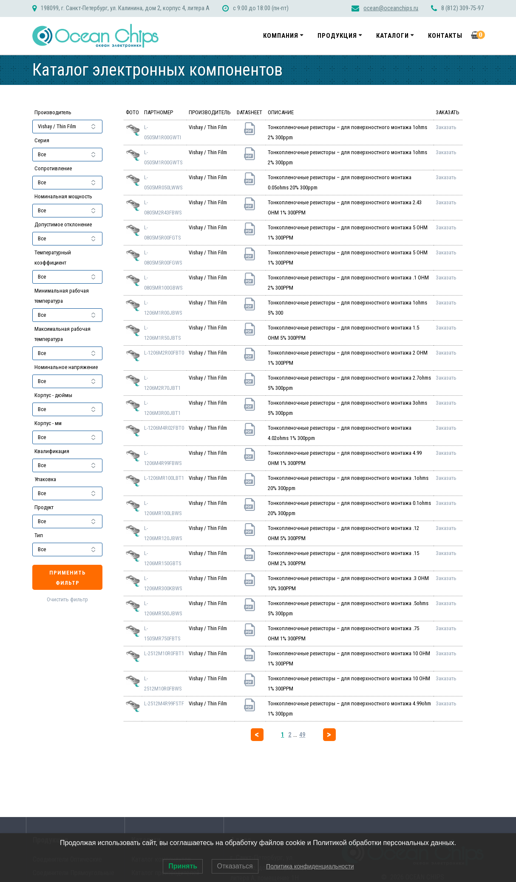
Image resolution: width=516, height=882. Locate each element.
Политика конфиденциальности (310, 866)
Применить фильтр (67, 577)
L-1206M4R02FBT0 (164, 428)
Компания (280, 35)
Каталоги (392, 35)
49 (302, 734)
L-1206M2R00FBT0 (164, 352)
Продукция (337, 35)
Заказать (446, 127)
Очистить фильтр (67, 599)
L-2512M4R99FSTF (164, 703)
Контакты (445, 35)
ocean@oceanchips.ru (390, 8)
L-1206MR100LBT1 (164, 478)
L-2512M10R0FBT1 (164, 653)
